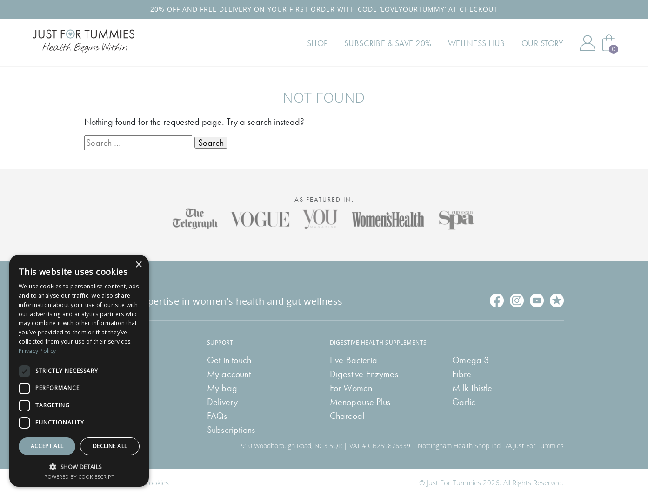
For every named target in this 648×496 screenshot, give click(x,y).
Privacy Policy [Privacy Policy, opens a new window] (37, 351)
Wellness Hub (476, 43)
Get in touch (229, 360)
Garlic (463, 402)
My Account (587, 42)
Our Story (542, 43)
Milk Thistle (472, 388)
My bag (222, 388)
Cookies (157, 482)
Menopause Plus (360, 402)
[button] (79, 466)
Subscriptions (231, 430)
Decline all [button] (110, 446)
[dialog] (79, 371)
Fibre (461, 374)
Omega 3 (470, 360)
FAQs (217, 416)
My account (229, 374)
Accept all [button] (47, 446)
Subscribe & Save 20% (388, 43)
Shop (317, 43)
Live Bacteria (354, 360)
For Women (351, 388)
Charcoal (347, 416)
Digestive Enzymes (364, 374)
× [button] (138, 264)
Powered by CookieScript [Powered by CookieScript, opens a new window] (79, 476)
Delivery (222, 402)
